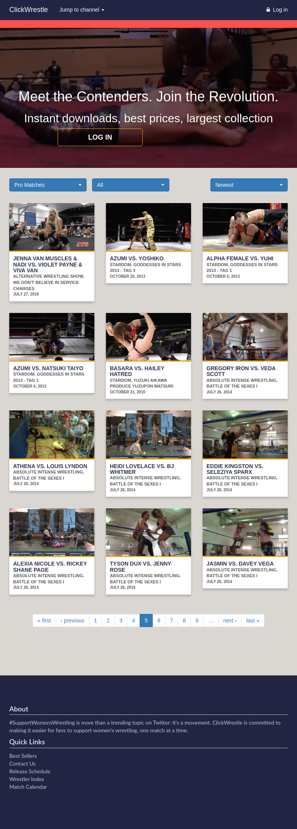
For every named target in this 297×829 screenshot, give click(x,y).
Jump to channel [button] (82, 10)
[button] (48, 184)
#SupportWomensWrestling (42, 722)
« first (44, 620)
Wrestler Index (26, 779)
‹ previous (72, 620)
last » (252, 620)
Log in (100, 137)
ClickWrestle (28, 10)
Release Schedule (29, 771)
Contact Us (22, 763)
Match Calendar (28, 786)
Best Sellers (23, 755)
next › (230, 620)
